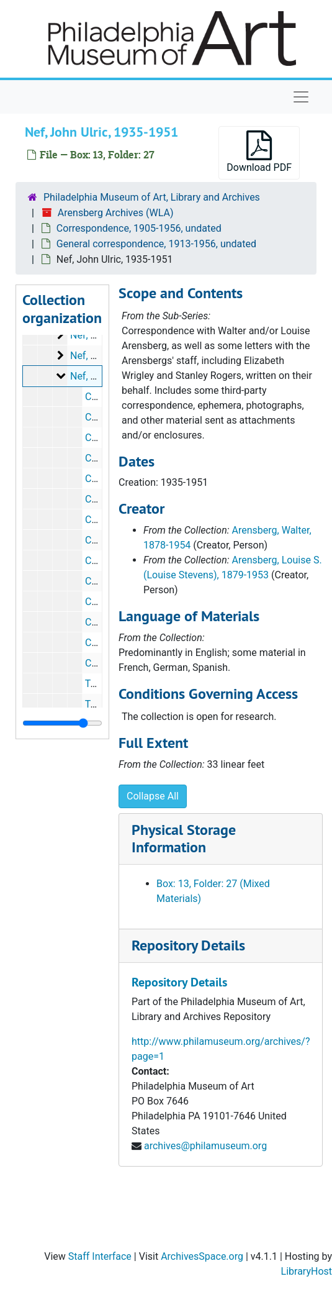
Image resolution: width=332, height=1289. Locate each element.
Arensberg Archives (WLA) (116, 213)
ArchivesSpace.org (202, 1256)
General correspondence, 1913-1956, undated (156, 244)
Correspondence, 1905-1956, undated (139, 228)
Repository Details (188, 945)
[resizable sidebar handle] (62, 723)
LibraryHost (306, 1271)
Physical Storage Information (184, 838)
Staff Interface (100, 1256)
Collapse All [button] (153, 796)
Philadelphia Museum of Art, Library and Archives (151, 197)
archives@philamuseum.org (205, 1146)
